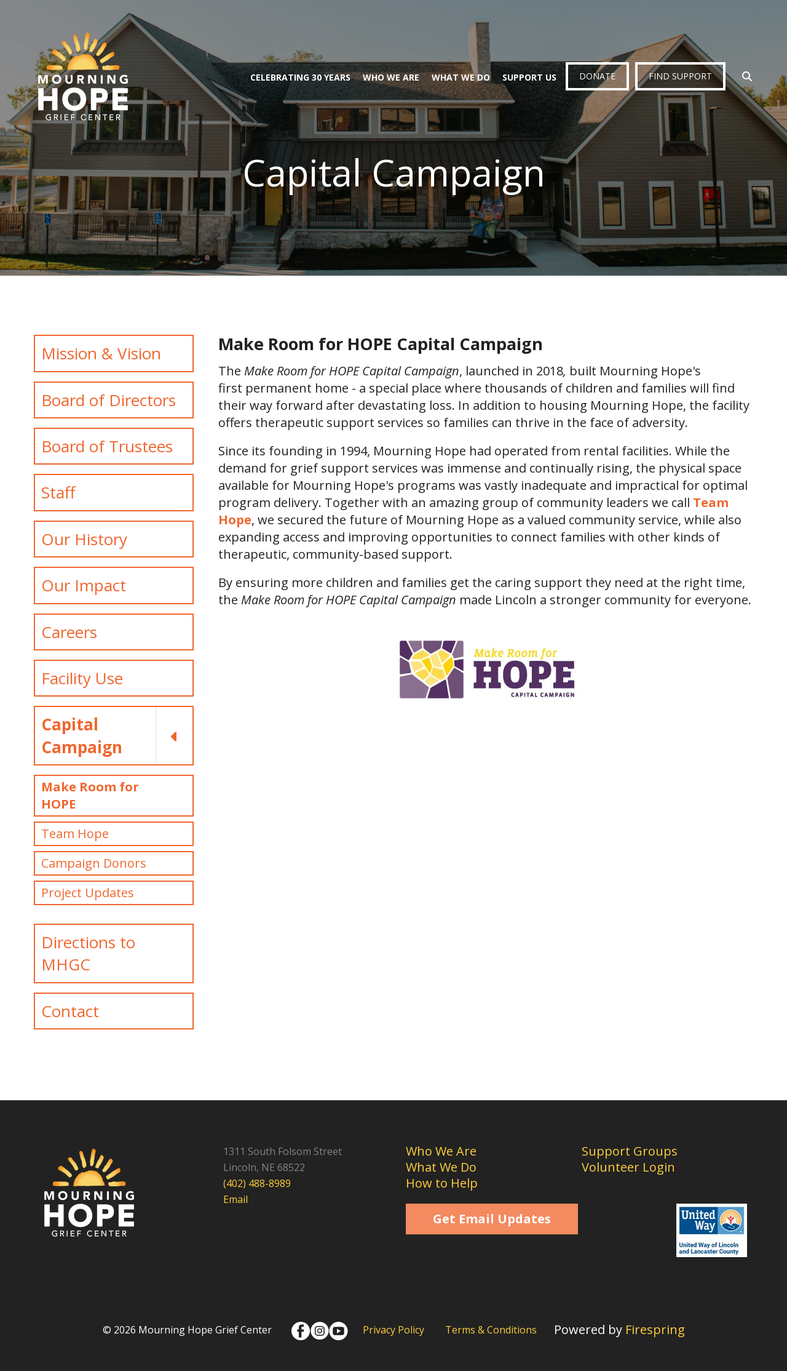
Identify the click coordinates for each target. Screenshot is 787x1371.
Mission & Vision (101, 353)
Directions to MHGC (88, 953)
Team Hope (75, 833)
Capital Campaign (116, 735)
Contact (70, 1011)
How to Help (442, 1183)
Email (235, 1199)
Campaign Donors (93, 863)
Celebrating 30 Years (300, 77)
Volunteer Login (628, 1167)
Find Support (680, 76)
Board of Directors (108, 400)
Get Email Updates (492, 1218)
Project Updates (87, 892)
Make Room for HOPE (90, 795)
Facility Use (82, 678)
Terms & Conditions (491, 1330)
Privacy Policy (393, 1330)
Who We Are (391, 77)
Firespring (655, 1329)
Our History (84, 539)
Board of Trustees (107, 446)
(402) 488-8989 (257, 1183)
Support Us (529, 77)
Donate (597, 76)
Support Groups (630, 1151)
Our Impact (83, 585)
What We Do (461, 77)
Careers (69, 632)
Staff (58, 492)
